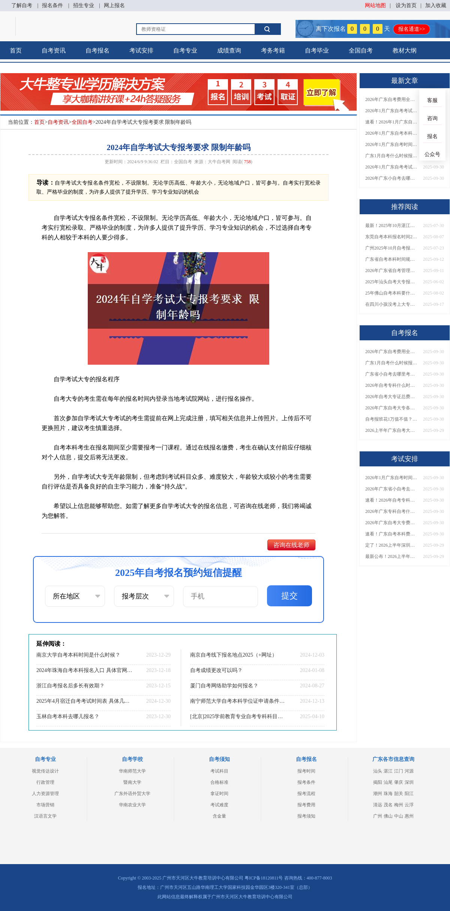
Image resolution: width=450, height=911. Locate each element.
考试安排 (141, 50)
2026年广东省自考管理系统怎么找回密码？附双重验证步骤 (391, 270)
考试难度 (219, 804)
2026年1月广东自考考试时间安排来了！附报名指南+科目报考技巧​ (391, 110)
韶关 (398, 793)
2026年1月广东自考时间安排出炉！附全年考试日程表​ (391, 144)
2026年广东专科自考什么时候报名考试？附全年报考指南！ (391, 511)
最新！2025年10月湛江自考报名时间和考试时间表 (391, 225)
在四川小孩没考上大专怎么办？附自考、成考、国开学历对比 (391, 304)
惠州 (409, 816)
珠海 (388, 793)
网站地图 (375, 5)
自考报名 (98, 50)
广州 (377, 816)
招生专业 (83, 5)
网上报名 (114, 5)
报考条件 (306, 782)
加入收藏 (435, 5)
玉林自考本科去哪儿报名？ (67, 716)
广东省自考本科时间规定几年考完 (391, 259)
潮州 (377, 793)
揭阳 (377, 782)
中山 (398, 816)
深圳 (409, 782)
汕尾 (388, 782)
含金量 (219, 816)
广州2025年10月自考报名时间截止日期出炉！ (391, 248)
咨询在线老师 (291, 545)
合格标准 (219, 782)
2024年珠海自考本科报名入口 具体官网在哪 (84, 670)
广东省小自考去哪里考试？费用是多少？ (391, 374)
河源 (409, 771)
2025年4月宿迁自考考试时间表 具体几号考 (84, 701)
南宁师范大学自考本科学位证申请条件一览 (238, 701)
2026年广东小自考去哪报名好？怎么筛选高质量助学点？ (391, 178)
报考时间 (306, 771)
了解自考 (21, 5)
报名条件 (52, 5)
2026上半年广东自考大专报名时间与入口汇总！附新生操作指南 (391, 430)
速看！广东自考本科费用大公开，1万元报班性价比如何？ (391, 534)
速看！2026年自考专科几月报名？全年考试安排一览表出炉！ (391, 500)
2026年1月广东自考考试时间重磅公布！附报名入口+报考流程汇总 (391, 167)
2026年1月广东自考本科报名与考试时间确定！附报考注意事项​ (391, 133)
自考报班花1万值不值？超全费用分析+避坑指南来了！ (391, 419)
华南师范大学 (132, 771)
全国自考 (361, 50)
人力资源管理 (45, 793)
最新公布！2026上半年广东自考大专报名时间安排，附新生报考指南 (391, 556)
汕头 (377, 771)
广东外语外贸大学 (132, 793)
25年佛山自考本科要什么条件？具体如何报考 (391, 293)
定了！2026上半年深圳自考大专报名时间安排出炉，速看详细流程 (391, 545)
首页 (16, 50)
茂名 (388, 804)
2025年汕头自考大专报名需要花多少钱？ (391, 281)
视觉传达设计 (45, 771)
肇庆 (398, 782)
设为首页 (406, 5)
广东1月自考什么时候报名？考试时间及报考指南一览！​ (391, 155)
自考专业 (185, 50)
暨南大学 (132, 782)
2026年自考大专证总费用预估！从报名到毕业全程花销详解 (391, 396)
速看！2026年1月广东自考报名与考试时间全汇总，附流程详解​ (391, 122)
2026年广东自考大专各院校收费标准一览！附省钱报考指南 (391, 407)
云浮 (409, 804)
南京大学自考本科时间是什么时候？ (78, 655)
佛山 (388, 816)
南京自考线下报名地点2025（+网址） (233, 655)
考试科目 (219, 771)
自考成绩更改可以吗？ (216, 670)
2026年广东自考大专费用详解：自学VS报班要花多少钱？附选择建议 (391, 522)
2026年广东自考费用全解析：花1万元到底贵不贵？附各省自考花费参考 (391, 99)
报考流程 (306, 793)
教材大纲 (405, 50)
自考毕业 (317, 50)
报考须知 (306, 816)
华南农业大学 (132, 804)
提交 (289, 595)
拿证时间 (219, 793)
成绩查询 (229, 50)
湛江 (388, 771)
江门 (398, 771)
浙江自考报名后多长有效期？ (70, 686)
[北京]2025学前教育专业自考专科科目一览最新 (238, 716)
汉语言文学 (45, 816)
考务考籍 (273, 50)
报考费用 (306, 804)
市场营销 (45, 804)
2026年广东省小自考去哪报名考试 (391, 489)
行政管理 (45, 782)
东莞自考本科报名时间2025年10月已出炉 (391, 236)
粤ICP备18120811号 (263, 878)
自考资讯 (54, 50)
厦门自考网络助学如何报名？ (224, 686)
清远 (377, 804)
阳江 (409, 793)
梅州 (398, 804)
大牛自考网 (219, 161)
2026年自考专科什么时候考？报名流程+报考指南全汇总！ (391, 385)
